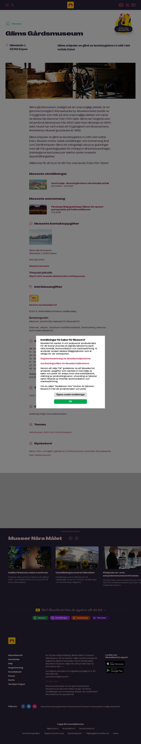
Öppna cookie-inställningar (70, 394)
